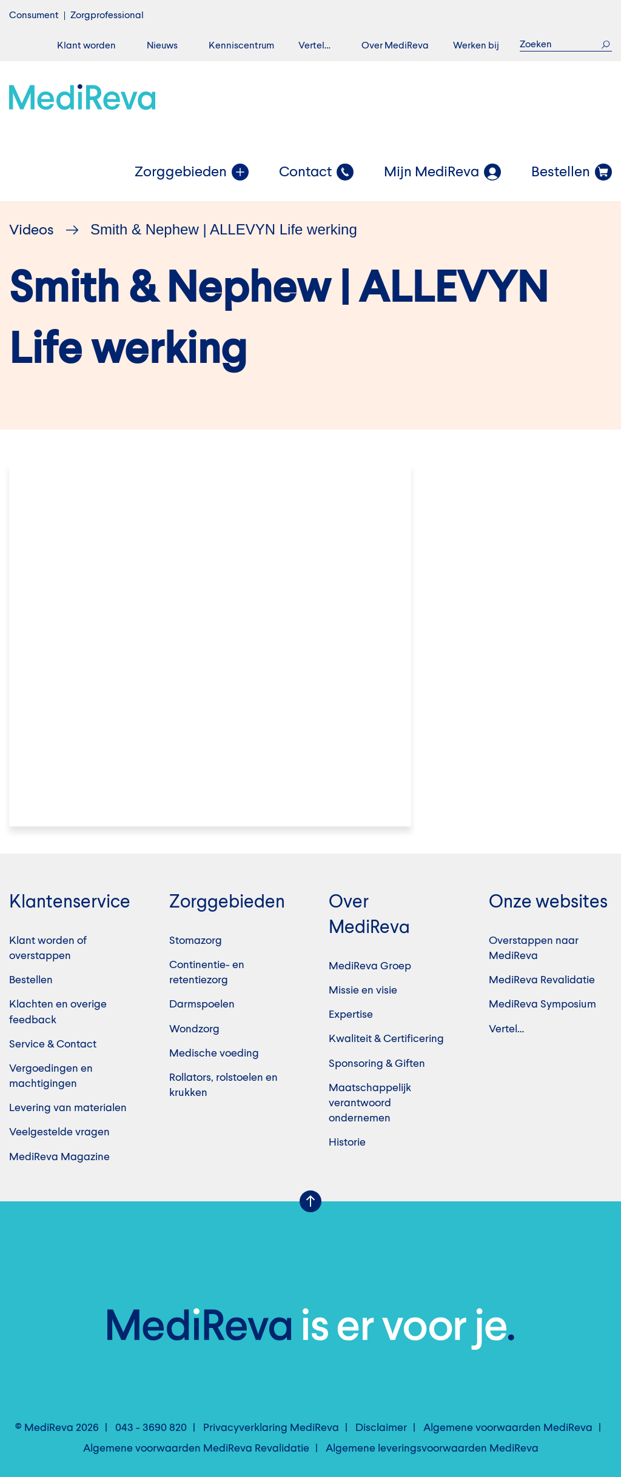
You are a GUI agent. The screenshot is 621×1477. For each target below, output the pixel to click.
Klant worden (86, 46)
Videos (31, 231)
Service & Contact (52, 1044)
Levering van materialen (68, 1108)
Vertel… (314, 46)
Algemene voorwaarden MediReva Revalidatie (196, 1448)
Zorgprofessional (107, 16)
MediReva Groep (370, 966)
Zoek (605, 44)
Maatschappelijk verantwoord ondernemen (370, 1103)
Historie (347, 1142)
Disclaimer (381, 1427)
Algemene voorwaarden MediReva (507, 1427)
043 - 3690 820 (151, 1427)
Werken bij (476, 46)
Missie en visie (363, 990)
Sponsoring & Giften (377, 1063)
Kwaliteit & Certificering (386, 1039)
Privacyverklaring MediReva (271, 1427)
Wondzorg (194, 1029)
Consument (34, 16)
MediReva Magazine (59, 1157)
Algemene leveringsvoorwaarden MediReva (432, 1448)
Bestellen (31, 980)
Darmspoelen (202, 1004)
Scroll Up (310, 1201)
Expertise (351, 1014)
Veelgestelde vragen (59, 1132)
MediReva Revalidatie (542, 980)
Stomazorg (195, 940)
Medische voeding (214, 1053)
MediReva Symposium (542, 1004)
